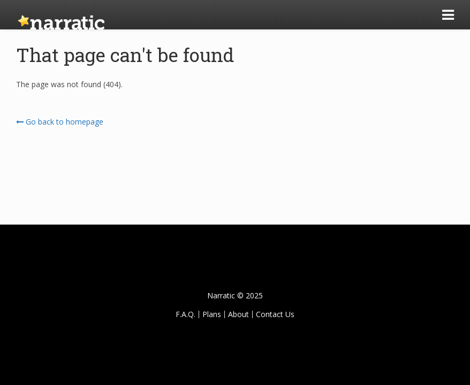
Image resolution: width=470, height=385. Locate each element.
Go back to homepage (59, 122)
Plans (211, 314)
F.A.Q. (185, 314)
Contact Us (275, 314)
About (238, 314)
